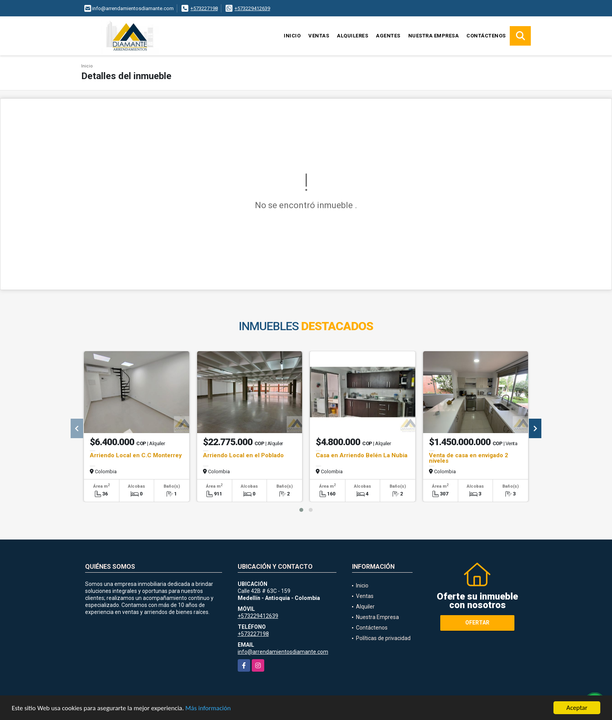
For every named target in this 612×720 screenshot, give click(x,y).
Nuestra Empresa (433, 36)
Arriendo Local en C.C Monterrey (136, 455)
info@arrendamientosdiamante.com (283, 652)
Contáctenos (486, 36)
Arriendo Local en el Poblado (243, 455)
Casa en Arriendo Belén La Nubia (361, 455)
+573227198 (204, 8)
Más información (208, 708)
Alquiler (365, 606)
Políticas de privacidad (383, 638)
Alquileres (352, 36)
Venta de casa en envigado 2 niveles (468, 458)
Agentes (388, 36)
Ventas (318, 36)
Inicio (292, 36)
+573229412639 (252, 8)
